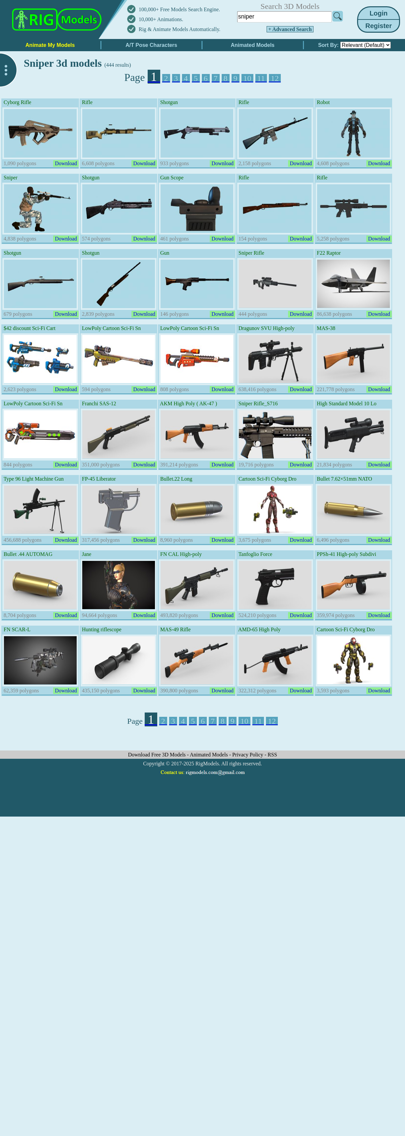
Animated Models (209, 754)
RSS (272, 754)
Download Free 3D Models (157, 754)
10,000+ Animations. (161, 19)
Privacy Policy (248, 754)
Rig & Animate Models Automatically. (179, 29)
